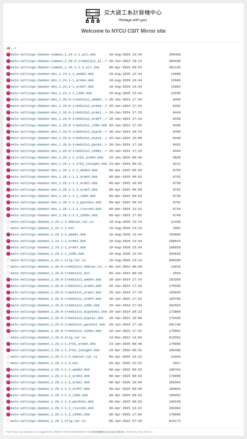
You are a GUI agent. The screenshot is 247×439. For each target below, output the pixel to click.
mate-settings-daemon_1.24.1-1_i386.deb (47, 253)
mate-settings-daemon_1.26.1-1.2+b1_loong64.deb (55, 350)
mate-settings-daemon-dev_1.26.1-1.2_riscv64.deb (56, 209)
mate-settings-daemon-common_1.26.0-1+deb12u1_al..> (59, 61)
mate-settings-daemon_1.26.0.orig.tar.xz (48, 337)
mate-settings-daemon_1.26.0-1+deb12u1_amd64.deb (56, 279)
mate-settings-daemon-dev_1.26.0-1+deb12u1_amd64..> (59, 99)
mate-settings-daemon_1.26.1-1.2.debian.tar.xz (54, 356)
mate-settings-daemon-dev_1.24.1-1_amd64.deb (52, 74)
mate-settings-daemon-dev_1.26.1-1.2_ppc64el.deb (56, 202)
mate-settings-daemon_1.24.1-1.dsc (42, 228)
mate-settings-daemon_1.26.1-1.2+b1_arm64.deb (53, 344)
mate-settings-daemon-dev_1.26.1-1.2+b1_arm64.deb (57, 157)
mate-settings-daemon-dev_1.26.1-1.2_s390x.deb (54, 215)
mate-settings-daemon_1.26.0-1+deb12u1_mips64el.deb (59, 311)
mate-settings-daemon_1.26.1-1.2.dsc (44, 363)
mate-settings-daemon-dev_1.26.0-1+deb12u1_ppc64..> (59, 144)
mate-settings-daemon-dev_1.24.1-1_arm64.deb (52, 80)
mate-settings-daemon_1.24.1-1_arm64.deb (48, 241)
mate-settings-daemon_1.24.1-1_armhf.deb (48, 247)
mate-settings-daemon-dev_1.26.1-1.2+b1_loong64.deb (59, 164)
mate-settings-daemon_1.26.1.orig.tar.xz (48, 421)
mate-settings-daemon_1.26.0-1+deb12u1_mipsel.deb (57, 318)
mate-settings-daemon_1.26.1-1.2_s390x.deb (50, 414)
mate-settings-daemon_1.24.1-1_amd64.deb (48, 234)
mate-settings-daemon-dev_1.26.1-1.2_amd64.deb (54, 170)
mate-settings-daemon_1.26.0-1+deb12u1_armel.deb (56, 292)
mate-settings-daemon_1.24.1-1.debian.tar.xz (52, 221)
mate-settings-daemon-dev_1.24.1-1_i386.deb (51, 93)
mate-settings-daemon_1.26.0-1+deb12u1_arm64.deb (56, 286)
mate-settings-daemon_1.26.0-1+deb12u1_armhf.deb (56, 299)
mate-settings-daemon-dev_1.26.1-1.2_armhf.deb (54, 189)
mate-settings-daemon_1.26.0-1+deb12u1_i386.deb (55, 305)
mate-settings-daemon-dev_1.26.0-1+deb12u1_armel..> (59, 112)
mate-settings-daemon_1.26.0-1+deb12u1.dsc (50, 273)
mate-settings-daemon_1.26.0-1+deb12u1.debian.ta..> (59, 266)
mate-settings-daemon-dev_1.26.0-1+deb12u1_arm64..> (59, 106)
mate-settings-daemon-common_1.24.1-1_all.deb (53, 54)
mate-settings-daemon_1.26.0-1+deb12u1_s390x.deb (56, 331)
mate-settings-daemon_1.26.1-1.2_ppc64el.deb (52, 401)
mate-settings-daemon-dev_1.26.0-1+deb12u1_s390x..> (59, 151)
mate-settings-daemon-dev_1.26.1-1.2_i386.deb (53, 196)
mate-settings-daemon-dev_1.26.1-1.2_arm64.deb (54, 176)
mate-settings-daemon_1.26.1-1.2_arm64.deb (50, 376)
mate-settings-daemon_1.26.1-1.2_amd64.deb (50, 369)
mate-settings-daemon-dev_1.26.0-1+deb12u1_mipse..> (59, 138)
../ (13, 48)
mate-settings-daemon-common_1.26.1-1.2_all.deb (55, 67)
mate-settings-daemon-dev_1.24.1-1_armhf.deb (52, 86)
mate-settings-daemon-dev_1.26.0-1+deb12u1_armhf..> (59, 119)
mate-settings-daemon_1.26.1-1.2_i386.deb (49, 395)
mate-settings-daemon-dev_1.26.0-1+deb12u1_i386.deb (59, 125)
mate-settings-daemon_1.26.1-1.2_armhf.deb (50, 389)
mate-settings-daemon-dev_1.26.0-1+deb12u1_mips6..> (59, 131)
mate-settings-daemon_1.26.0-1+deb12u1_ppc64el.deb (58, 324)
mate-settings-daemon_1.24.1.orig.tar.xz (48, 260)
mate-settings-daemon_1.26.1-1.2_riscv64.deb (52, 408)
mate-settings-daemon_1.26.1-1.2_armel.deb (50, 382)
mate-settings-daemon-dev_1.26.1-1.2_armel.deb (54, 183)
